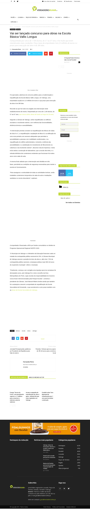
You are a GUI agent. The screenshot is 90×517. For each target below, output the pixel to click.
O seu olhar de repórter (48, 1)
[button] (78, 19)
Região (13, 17)
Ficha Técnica (47, 507)
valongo (34, 331)
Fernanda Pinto (16, 49)
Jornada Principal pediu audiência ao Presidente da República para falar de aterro (20, 351)
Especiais (14, 22)
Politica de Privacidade (58, 507)
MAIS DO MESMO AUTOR (36, 377)
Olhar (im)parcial (63, 468)
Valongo (58, 17)
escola (23, 331)
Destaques (12, 29)
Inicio (11, 26)
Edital (64, 187)
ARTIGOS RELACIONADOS (19, 377)
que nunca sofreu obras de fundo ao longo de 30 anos (36, 114)
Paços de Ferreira (32, 17)
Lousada (21, 17)
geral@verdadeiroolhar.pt (48, 499)
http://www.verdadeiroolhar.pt (30, 364)
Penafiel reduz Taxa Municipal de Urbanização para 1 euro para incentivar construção (47, 396)
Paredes (43, 17)
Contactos (59, 1)
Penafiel (50, 17)
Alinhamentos (64, 53)
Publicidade (77, 1)
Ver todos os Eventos (73, 202)
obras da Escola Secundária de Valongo (24, 290)
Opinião (66, 17)
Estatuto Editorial (71, 507)
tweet (42, 339)
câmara (18, 331)
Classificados (68, 1)
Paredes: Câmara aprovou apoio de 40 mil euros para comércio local (46, 351)
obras (28, 331)
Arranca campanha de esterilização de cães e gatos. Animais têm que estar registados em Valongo (32, 396)
